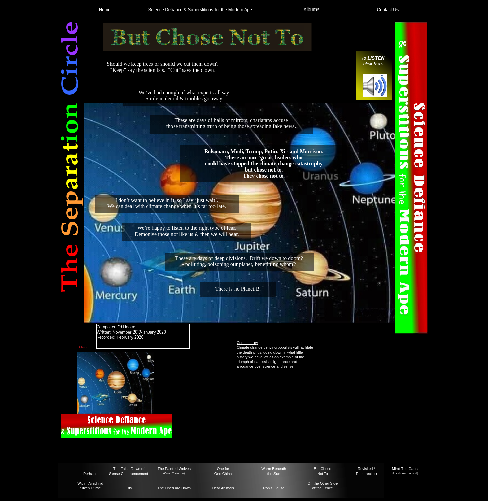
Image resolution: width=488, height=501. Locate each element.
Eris (128, 488)
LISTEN (375, 58)
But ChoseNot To (322, 471)
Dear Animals (223, 488)
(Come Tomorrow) (174, 473)
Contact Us (388, 9)
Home (105, 9)
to (365, 58)
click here (373, 63)
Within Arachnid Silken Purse (90, 485)
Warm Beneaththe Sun (273, 471)
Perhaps (90, 474)
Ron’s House (273, 488)
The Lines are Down (174, 488)
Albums (312, 9)
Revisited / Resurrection (366, 471)
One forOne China (223, 471)
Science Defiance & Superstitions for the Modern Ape (200, 9)
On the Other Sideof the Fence (323, 485)
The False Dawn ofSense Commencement (128, 471)
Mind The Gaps (405, 469)
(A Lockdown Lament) (405, 473)
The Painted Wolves (174, 469)
